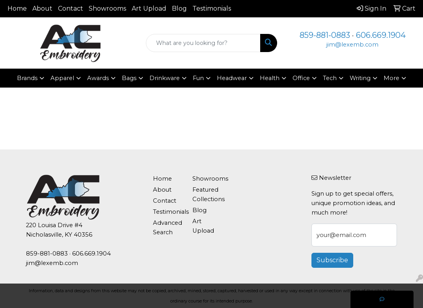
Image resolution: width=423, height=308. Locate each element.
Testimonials (211, 8)
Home (17, 8)
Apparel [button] (62, 78)
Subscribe (332, 260)
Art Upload (149, 8)
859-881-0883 (325, 35)
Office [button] (301, 78)
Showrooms (107, 8)
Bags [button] (129, 78)
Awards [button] (98, 78)
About (42, 8)
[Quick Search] (203, 43)
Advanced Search (167, 227)
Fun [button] (198, 78)
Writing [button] (360, 78)
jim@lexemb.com (352, 44)
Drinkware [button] (164, 78)
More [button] (391, 78)
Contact (70, 8)
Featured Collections (207, 194)
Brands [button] (27, 78)
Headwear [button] (232, 78)
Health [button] (270, 78)
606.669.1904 (381, 35)
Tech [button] (330, 78)
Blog (179, 8)
